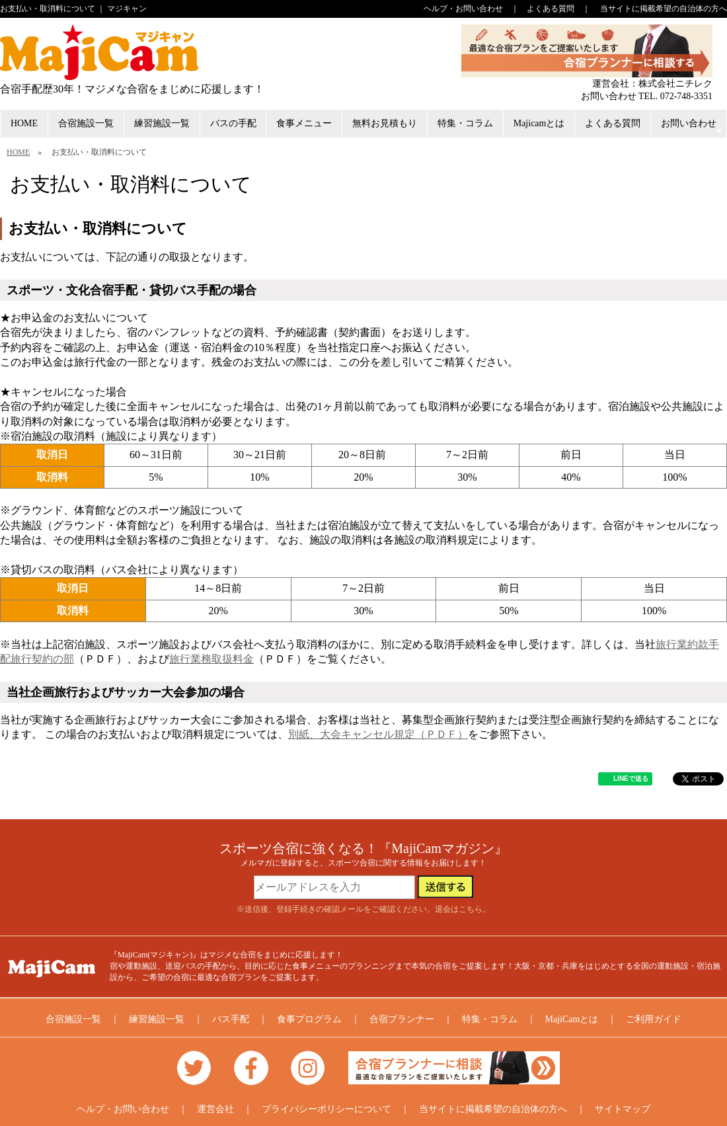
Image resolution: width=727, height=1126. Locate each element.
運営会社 (215, 1109)
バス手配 (230, 1019)
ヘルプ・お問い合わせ (463, 8)
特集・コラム (465, 123)
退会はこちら (458, 909)
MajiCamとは (572, 1019)
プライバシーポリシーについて (326, 1109)
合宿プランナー (401, 1019)
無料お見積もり (384, 123)
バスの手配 (233, 123)
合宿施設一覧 (86, 123)
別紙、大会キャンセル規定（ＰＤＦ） (378, 734)
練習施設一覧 (162, 123)
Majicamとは (539, 123)
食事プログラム (309, 1019)
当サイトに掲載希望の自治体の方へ (663, 8)
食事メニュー (304, 123)
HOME (24, 123)
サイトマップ (622, 1109)
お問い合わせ (693, 128)
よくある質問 (550, 8)
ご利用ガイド (653, 1019)
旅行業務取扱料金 (211, 658)
